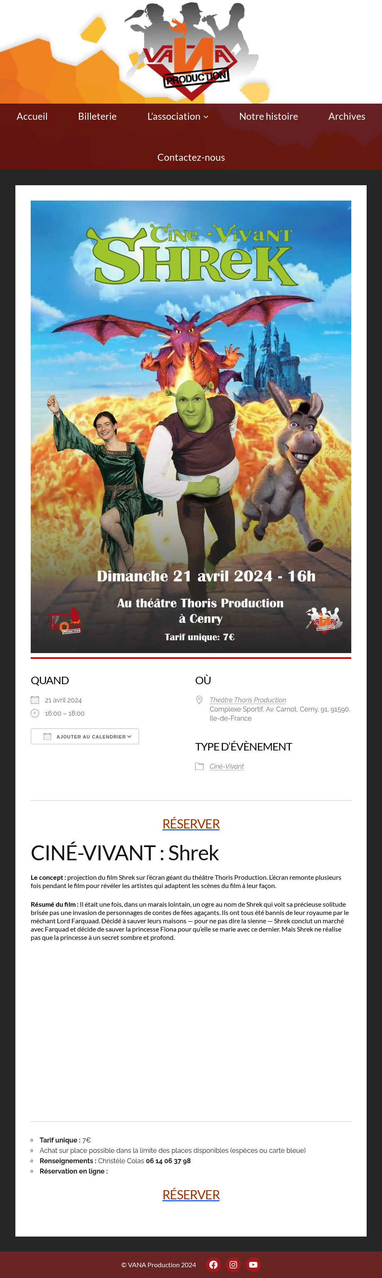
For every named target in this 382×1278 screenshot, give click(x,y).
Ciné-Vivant (227, 766)
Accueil (32, 116)
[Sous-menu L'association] (206, 116)
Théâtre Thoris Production (248, 700)
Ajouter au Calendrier (85, 736)
